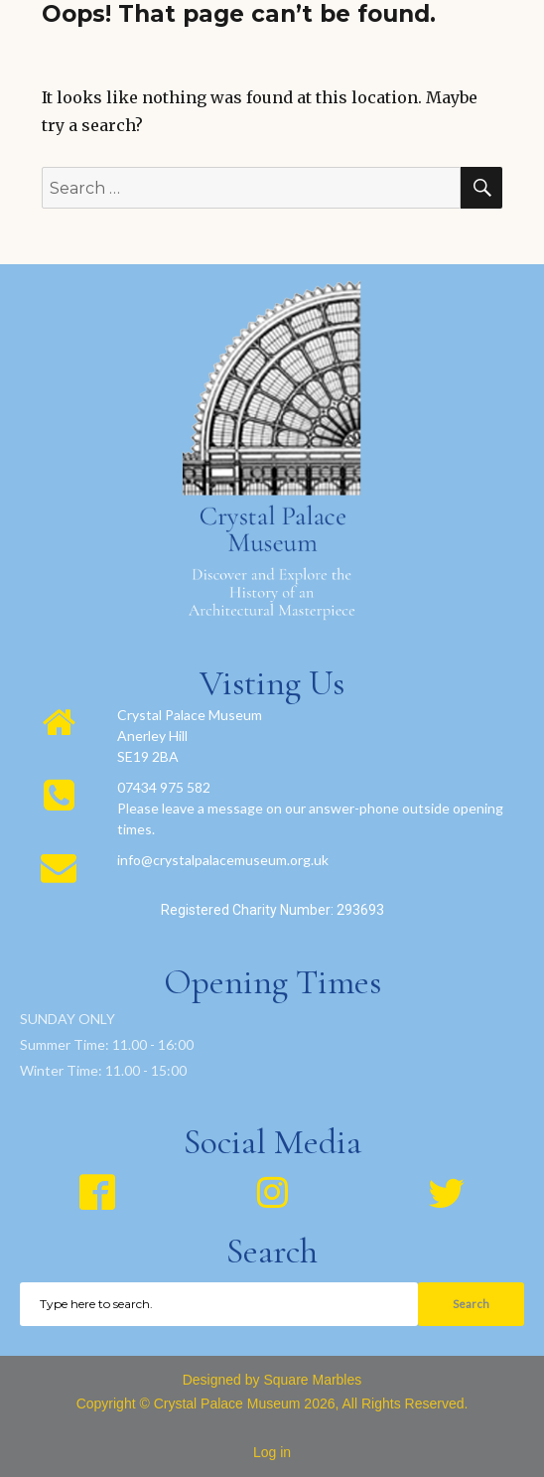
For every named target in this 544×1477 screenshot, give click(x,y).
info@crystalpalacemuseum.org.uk (223, 859)
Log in (272, 1452)
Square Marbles (312, 1380)
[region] (272, 810)
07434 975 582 (163, 787)
